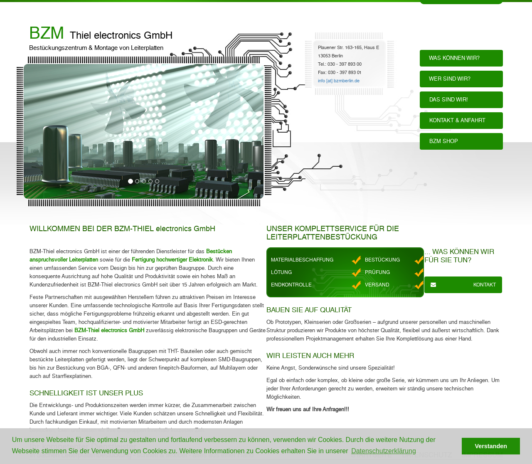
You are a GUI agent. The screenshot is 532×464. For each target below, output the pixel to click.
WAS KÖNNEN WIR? (453, 58)
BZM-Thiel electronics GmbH (109, 330)
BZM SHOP (442, 141)
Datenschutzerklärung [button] (383, 450)
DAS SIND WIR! (447, 99)
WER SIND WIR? (448, 79)
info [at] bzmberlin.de (339, 81)
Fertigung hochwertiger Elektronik (172, 260)
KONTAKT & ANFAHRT (455, 120)
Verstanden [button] (491, 446)
